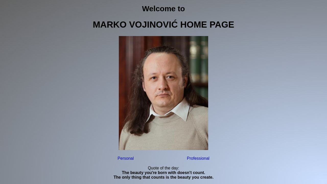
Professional (198, 158)
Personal (126, 158)
